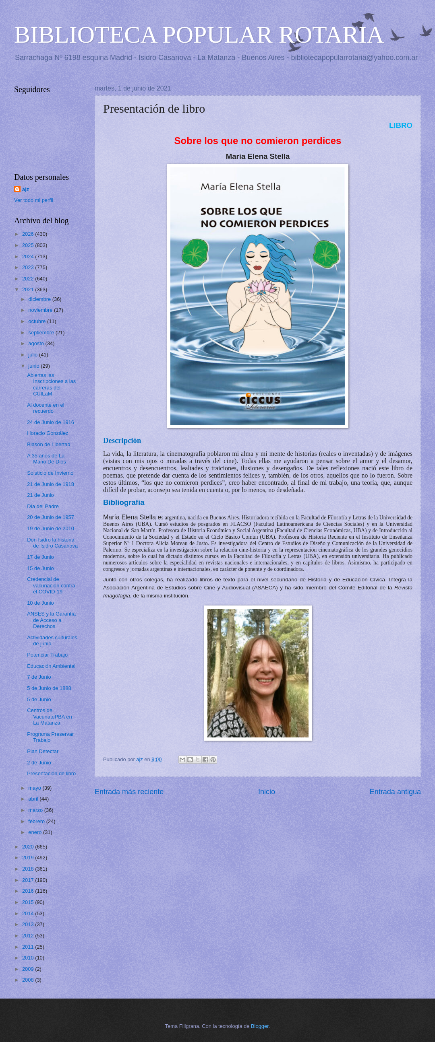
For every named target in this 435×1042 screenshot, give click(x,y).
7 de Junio (39, 677)
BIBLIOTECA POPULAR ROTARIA (199, 34)
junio (34, 366)
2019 (28, 858)
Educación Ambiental (51, 666)
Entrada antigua (395, 792)
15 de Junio (40, 568)
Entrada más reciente (129, 792)
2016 (28, 891)
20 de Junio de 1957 (50, 517)
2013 (28, 924)
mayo (35, 788)
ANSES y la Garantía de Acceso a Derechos (51, 620)
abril (33, 799)
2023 (28, 267)
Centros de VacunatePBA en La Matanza (49, 716)
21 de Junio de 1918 (50, 484)
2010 (28, 958)
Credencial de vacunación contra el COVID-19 (51, 585)
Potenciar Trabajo (47, 655)
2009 (28, 969)
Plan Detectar (42, 751)
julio (33, 355)
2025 (28, 245)
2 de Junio (39, 763)
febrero (37, 821)
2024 (28, 256)
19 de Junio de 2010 (50, 528)
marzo (36, 810)
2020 (28, 847)
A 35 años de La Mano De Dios (46, 459)
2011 (28, 947)
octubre (37, 321)
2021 (28, 289)
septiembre (41, 332)
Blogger (260, 1026)
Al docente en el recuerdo (45, 408)
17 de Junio (40, 557)
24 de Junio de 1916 (50, 422)
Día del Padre (43, 506)
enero (35, 832)
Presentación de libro (51, 773)
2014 (28, 913)
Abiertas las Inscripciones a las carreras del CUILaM (51, 384)
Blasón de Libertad (48, 444)
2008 (28, 980)
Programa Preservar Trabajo (50, 737)
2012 (28, 936)
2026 (28, 234)
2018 (28, 869)
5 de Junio (39, 699)
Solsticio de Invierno (50, 473)
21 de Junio (40, 495)
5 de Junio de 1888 (49, 688)
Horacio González (47, 433)
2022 (28, 279)
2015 (28, 902)
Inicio (266, 792)
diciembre (40, 299)
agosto (36, 343)
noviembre (41, 310)
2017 (28, 880)
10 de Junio (40, 603)
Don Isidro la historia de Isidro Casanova (52, 543)
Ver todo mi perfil (33, 200)
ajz (25, 189)
